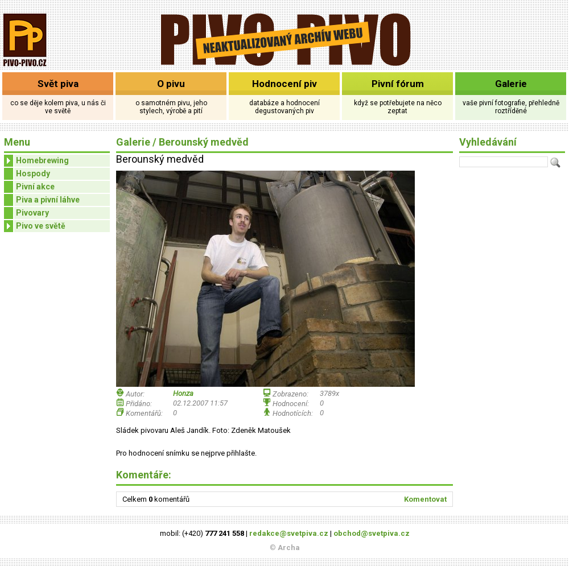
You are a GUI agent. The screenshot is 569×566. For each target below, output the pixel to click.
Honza (183, 393)
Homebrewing (36, 161)
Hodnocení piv (284, 83)
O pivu (171, 83)
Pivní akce (35, 186)
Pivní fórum (398, 83)
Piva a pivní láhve (48, 199)
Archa (289, 547)
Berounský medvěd (204, 142)
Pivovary (32, 212)
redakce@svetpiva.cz (288, 533)
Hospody (33, 173)
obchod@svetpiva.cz (371, 533)
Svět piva (58, 83)
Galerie (511, 83)
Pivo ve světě (34, 226)
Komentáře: (143, 475)
